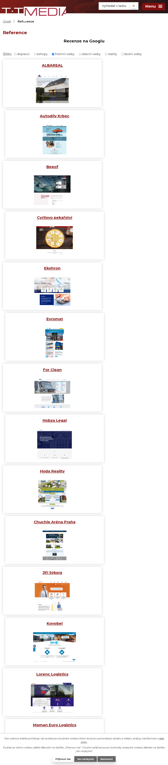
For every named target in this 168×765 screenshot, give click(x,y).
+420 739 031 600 (35, 699)
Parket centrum (125, 471)
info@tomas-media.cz (35, 715)
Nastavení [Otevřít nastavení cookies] (107, 758)
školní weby (133, 54)
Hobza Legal (125, 217)
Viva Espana (125, 623)
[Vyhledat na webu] (118, 6)
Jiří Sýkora (43, 319)
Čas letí (78, 722)
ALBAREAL (42, 65)
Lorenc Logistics (43, 369)
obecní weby (91, 54)
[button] (3, 48)
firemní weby (64, 54)
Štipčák (42, 623)
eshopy (42, 54)
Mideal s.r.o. (42, 420)
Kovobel (125, 319)
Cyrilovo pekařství (125, 116)
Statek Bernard (43, 572)
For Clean (42, 217)
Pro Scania (42, 522)
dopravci (23, 54)
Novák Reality (125, 420)
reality (112, 54)
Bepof (43, 116)
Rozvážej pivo (125, 522)
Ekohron (42, 166)
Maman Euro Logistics (125, 369)
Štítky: (7, 54)
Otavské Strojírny (43, 471)
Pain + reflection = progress (93, 718)
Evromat (125, 166)
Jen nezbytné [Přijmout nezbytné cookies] (85, 758)
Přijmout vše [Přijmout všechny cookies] (62, 758)
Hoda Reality (42, 268)
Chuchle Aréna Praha (125, 268)
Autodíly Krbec (125, 65)
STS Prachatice (125, 572)
